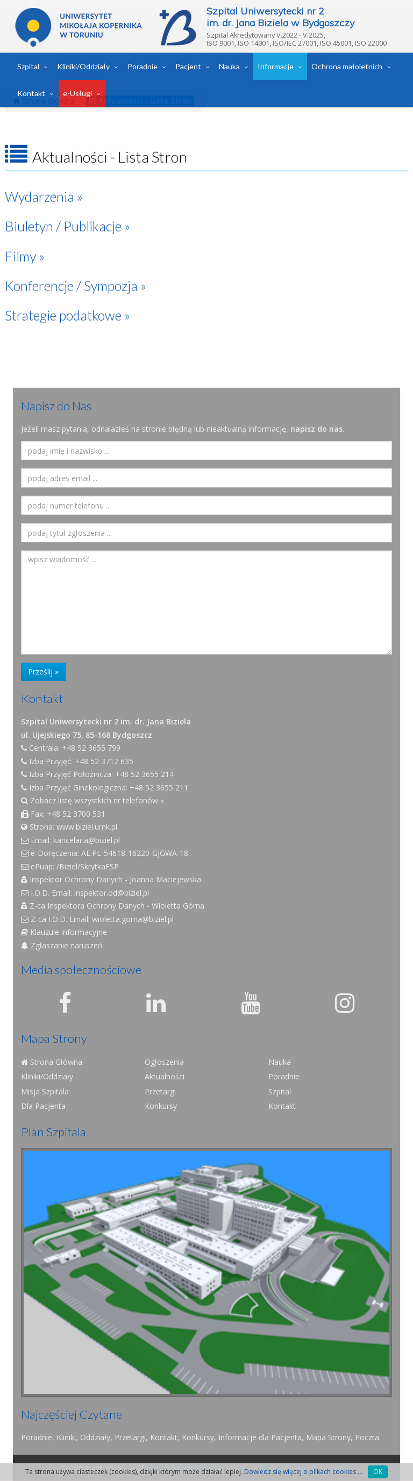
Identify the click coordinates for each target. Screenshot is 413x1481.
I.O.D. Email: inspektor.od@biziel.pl (85, 893)
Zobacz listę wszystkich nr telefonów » (92, 800)
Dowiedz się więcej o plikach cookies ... (303, 1471)
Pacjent (188, 66)
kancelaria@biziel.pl (86, 840)
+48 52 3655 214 (144, 774)
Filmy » (25, 243)
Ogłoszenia (164, 1062)
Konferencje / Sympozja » (75, 272)
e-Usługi (77, 93)
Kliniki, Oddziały (83, 1437)
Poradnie (142, 66)
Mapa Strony (328, 1437)
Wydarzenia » (44, 183)
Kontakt (31, 93)
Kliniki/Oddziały (83, 66)
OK (377, 1471)
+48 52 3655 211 (159, 787)
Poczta (367, 1437)
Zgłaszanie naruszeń (62, 945)
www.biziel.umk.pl (86, 827)
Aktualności (164, 1076)
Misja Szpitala (45, 1091)
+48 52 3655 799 (91, 748)
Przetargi (160, 1091)
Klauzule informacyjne (64, 932)
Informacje (276, 66)
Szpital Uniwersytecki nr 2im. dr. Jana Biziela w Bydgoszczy (280, 17)
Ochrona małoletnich (346, 66)
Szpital (28, 66)
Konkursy (161, 1106)
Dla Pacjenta (43, 1106)
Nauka (229, 66)
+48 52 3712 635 (104, 761)
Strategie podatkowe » (67, 302)
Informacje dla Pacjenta (260, 1437)
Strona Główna (51, 1062)
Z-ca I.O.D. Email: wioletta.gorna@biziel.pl (97, 919)
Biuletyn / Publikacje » (67, 213)
